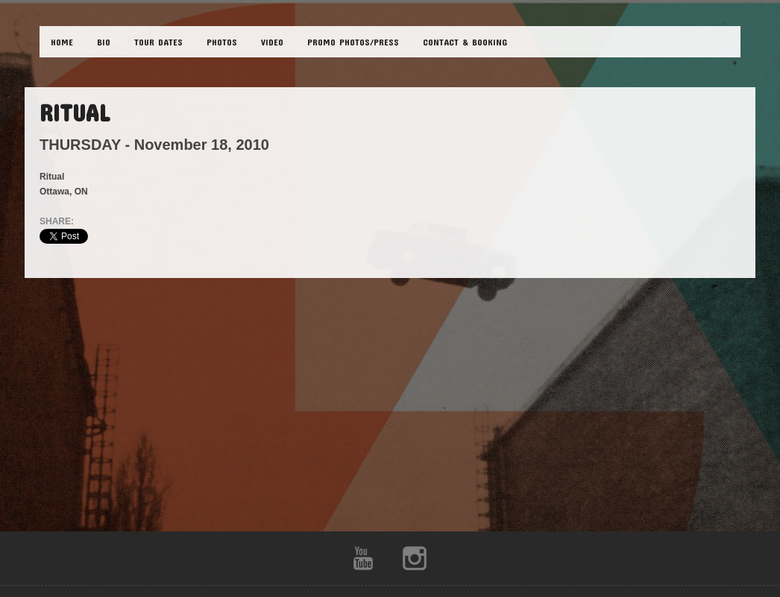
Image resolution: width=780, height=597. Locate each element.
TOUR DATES (158, 42)
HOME (62, 42)
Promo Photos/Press (353, 42)
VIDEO (272, 42)
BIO (103, 42)
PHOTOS (222, 42)
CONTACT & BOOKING (465, 42)
